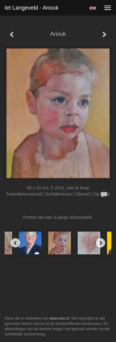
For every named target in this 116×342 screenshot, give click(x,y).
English (92, 8)
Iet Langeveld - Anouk (31, 8)
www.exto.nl (59, 318)
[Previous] (15, 242)
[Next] (100, 242)
